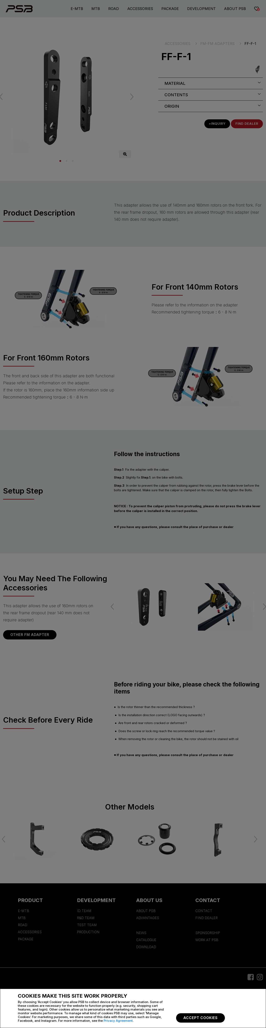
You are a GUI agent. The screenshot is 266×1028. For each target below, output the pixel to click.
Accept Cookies (200, 1018)
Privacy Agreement (118, 1021)
